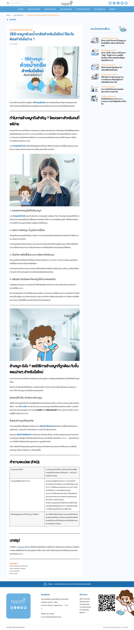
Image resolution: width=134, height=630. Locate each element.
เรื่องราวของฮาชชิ (34, 9)
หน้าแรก (21, 9)
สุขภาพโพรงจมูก (66, 9)
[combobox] (17, 3)
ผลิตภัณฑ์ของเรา (50, 9)
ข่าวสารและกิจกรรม (83, 9)
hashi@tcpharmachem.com (53, 617)
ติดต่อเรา (113, 9)
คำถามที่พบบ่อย (99, 9)
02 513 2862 (50, 614)
